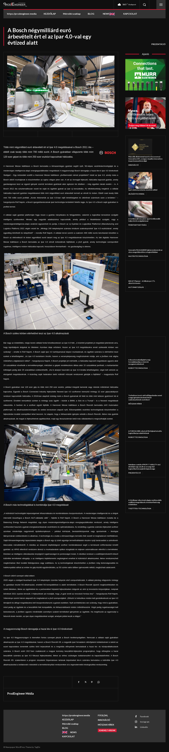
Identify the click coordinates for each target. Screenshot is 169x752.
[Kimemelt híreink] (108, 730)
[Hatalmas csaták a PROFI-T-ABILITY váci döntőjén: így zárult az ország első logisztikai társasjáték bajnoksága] (142, 453)
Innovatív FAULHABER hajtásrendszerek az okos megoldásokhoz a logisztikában (145, 251)
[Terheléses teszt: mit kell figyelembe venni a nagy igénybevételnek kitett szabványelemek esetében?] (142, 384)
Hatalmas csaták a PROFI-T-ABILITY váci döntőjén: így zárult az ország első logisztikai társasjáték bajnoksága (144, 466)
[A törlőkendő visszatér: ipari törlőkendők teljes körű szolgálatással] (140, 209)
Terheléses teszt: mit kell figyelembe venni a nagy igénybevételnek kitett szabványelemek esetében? (145, 397)
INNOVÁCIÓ (133, 165)
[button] (144, 4)
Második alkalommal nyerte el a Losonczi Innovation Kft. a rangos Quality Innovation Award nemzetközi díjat (145, 159)
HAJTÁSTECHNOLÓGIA (138, 256)
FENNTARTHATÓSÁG (137, 225)
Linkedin (144, 727)
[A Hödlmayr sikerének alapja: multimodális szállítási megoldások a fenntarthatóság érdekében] (142, 489)
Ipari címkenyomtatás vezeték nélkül (142, 190)
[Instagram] (136, 722)
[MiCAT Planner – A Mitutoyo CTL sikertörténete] (140, 271)
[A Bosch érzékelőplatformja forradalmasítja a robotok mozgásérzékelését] (142, 349)
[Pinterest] (92, 682)
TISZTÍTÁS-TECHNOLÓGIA (139, 508)
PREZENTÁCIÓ (158, 44)
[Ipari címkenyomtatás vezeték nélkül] (140, 180)
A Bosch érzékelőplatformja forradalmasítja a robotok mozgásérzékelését (139, 362)
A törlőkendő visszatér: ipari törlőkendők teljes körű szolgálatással (144, 220)
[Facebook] (78, 682)
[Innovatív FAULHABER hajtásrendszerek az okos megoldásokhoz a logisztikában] (140, 240)
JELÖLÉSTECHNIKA (136, 194)
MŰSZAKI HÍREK (135, 404)
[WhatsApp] (98, 682)
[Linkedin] (136, 727)
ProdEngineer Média (20, 693)
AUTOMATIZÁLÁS (136, 287)
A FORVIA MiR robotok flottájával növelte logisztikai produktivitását (145, 432)
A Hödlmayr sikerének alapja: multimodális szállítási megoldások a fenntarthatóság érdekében (145, 502)
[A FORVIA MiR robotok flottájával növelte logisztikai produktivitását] (142, 420)
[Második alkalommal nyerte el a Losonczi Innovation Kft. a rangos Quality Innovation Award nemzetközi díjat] (140, 147)
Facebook (144, 716)
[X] (85, 682)
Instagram (144, 722)
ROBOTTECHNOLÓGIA (138, 368)
